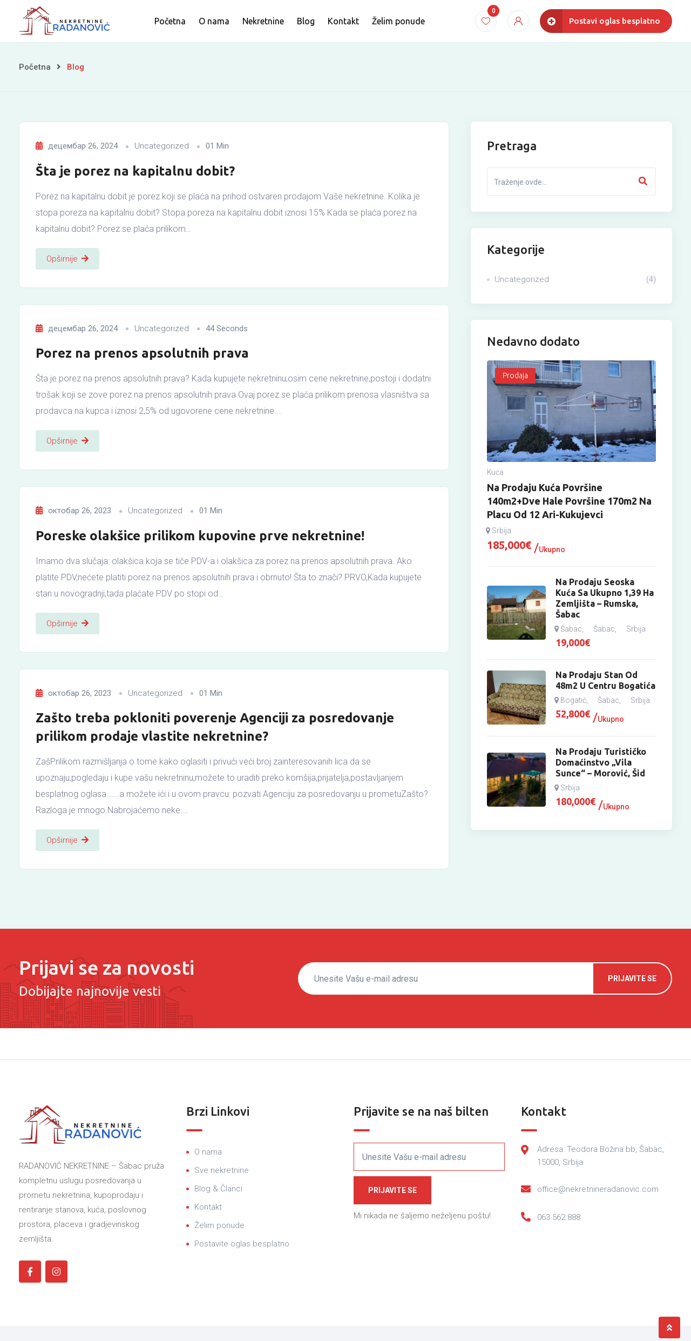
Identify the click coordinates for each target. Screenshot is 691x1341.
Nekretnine (263, 21)
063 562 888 (558, 1217)
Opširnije (67, 259)
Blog (306, 21)
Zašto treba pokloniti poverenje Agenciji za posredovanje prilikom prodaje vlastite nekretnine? (215, 726)
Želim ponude (398, 21)
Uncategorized (161, 146)
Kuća (495, 472)
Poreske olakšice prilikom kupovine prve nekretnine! (200, 535)
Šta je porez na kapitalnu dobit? (135, 171)
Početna (170, 21)
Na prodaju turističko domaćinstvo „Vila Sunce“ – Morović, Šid (600, 762)
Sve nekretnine (221, 1170)
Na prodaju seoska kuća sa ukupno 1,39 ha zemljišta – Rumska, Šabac (604, 598)
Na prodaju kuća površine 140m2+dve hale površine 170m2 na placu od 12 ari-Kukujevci (569, 501)
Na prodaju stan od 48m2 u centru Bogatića (605, 680)
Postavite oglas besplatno (241, 1244)
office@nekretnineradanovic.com (598, 1189)
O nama (214, 21)
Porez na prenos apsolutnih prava (142, 353)
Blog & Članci (218, 1189)
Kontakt (343, 21)
